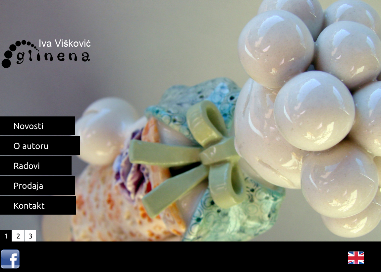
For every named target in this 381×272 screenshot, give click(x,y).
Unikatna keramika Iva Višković (46, 50)
